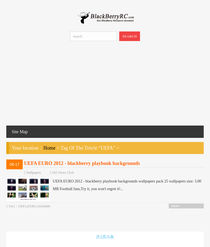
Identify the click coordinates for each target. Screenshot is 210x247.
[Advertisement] (105, 84)
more (175, 206)
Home (49, 148)
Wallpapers (33, 173)
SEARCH (129, 36)
